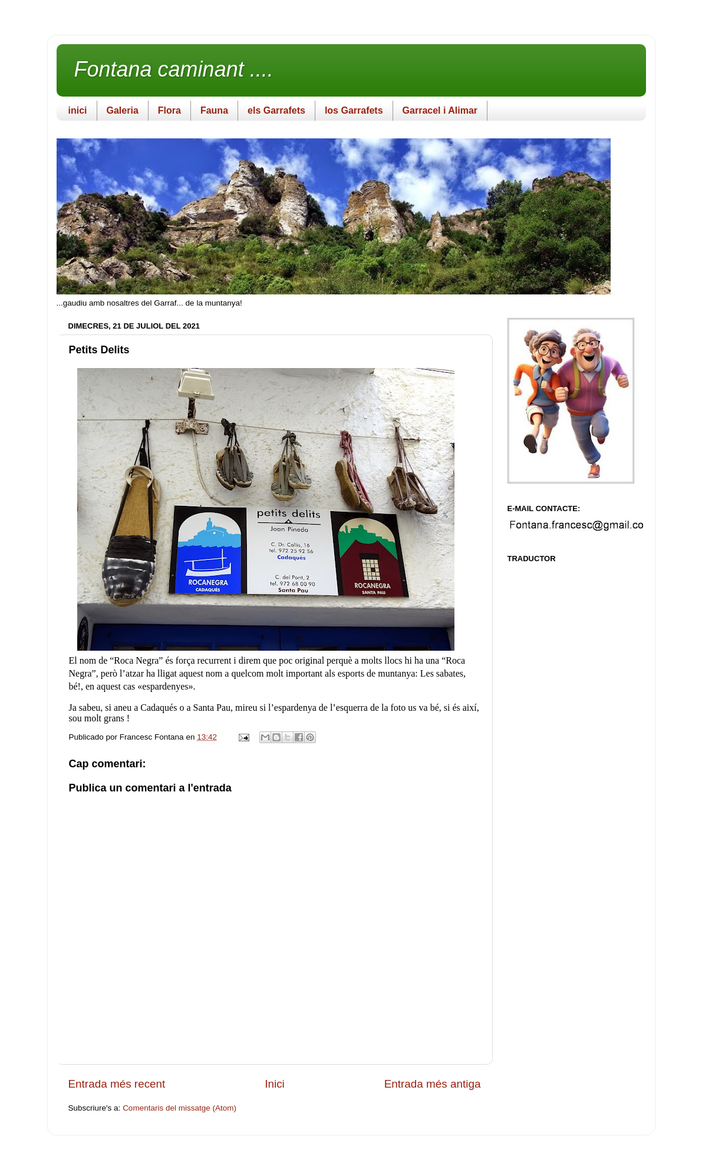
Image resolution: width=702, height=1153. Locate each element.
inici (77, 110)
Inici (275, 1084)
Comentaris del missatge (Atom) (179, 1108)
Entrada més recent (117, 1084)
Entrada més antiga (432, 1084)
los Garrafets (354, 110)
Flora (169, 110)
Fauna (214, 110)
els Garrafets (276, 110)
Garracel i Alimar (440, 110)
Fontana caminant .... (173, 69)
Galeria (123, 110)
